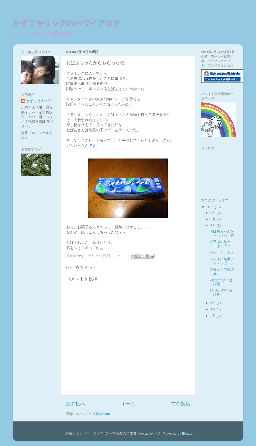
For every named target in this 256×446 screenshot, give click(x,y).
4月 (213, 309)
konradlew (146, 433)
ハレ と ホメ (222, 252)
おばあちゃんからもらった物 (222, 233)
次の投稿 (75, 403)
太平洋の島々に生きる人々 (222, 244)
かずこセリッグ (38, 101)
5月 (213, 303)
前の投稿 (180, 403)
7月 (213, 225)
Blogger (187, 433)
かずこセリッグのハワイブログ (66, 23)
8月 (213, 219)
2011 (210, 207)
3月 (213, 316)
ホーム (128, 403)
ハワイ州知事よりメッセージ (222, 261)
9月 (213, 213)
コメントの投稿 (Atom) (92, 414)
